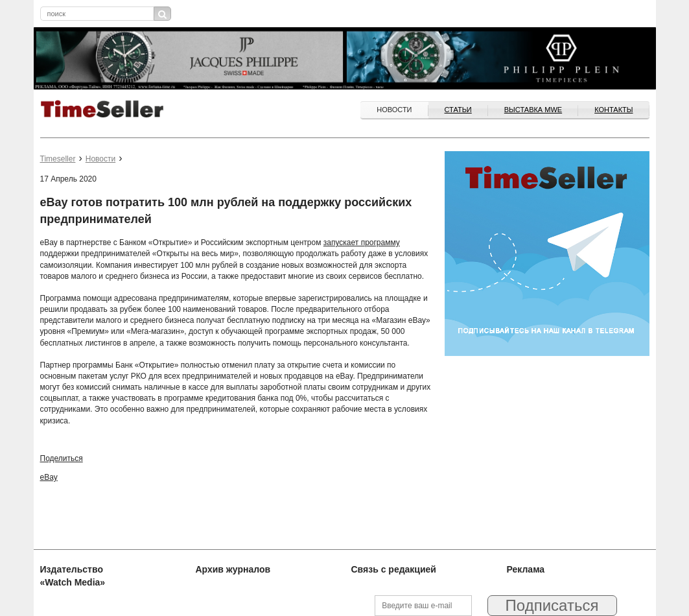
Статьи (458, 109)
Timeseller (58, 158)
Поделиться (61, 458)
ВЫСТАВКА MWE (533, 109)
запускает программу (361, 242)
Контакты (613, 109)
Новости (394, 109)
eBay (49, 477)
